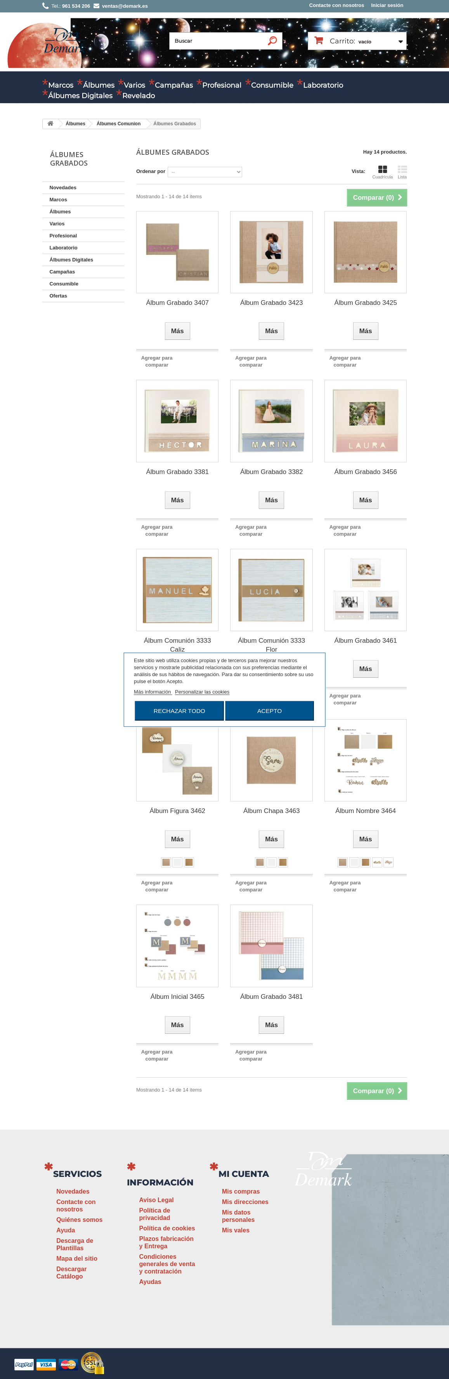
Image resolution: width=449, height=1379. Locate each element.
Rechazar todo (179, 710)
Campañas (174, 85)
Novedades (63, 187)
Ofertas (59, 296)
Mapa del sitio (76, 1258)
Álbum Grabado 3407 (177, 302)
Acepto (269, 710)
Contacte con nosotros (336, 5)
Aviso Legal (156, 1200)
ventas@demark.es (356, 1235)
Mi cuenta (243, 1174)
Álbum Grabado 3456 (365, 472)
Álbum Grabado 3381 (177, 472)
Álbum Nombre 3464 (365, 811)
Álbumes (98, 85)
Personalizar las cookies (202, 691)
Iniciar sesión (387, 5)
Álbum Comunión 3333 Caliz (177, 645)
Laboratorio (323, 85)
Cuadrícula (382, 172)
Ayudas (150, 1282)
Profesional (221, 85)
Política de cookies (167, 1228)
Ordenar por (150, 171)
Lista (402, 172)
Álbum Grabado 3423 (271, 302)
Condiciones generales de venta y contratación (167, 1264)
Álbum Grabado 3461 (365, 640)
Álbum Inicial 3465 (178, 996)
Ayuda (65, 1230)
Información (160, 1182)
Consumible (272, 85)
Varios (134, 85)
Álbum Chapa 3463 (271, 811)
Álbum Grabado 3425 (365, 302)
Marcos (60, 85)
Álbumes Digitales (80, 96)
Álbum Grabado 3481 (271, 996)
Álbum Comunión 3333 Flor (271, 645)
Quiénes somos (79, 1219)
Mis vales (236, 1230)
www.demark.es (334, 1250)
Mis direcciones (245, 1202)
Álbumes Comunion (118, 123)
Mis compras (241, 1191)
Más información (153, 691)
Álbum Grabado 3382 (271, 472)
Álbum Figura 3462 (177, 811)
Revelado (138, 96)
